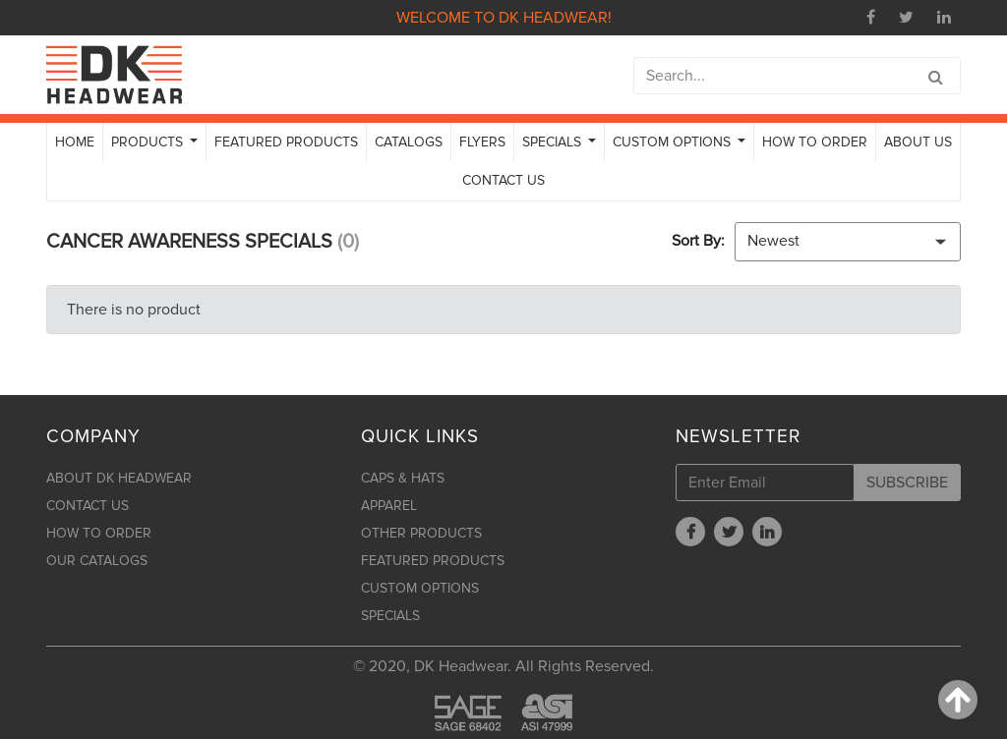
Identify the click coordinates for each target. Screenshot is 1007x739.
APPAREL (389, 505)
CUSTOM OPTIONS (420, 588)
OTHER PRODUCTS (421, 533)
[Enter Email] (765, 482)
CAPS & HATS (402, 478)
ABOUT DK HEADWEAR (119, 478)
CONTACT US (503, 180)
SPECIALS (390, 615)
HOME (74, 142)
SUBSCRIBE (907, 482)
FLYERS (482, 142)
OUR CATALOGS (97, 560)
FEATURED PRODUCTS (286, 142)
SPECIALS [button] (553, 142)
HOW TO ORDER (814, 142)
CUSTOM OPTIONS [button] (674, 142)
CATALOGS (409, 142)
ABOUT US (918, 142)
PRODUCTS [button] (149, 142)
